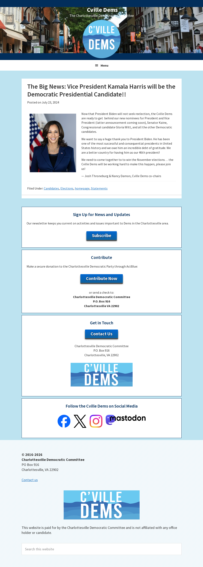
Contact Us (101, 334)
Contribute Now (101, 278)
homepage (82, 188)
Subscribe (101, 235)
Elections (66, 188)
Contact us (30, 480)
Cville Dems (102, 9)
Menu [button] (104, 65)
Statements (99, 188)
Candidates (51, 188)
